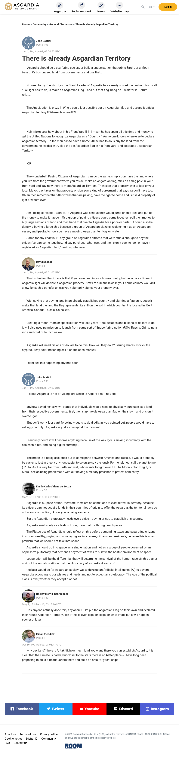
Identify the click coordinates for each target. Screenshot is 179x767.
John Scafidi (43, 40)
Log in (168, 7)
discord (126, 709)
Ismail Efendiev (45, 634)
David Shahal (44, 261)
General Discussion (61, 24)
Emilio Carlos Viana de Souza (53, 486)
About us (10, 734)
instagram (160, 709)
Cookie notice (13, 738)
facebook (24, 709)
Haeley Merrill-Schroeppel (52, 593)
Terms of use (28, 734)
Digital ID (32, 738)
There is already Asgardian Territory (97, 24)
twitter (58, 709)
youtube (92, 709)
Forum (26, 24)
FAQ (7, 743)
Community (39, 24)
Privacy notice (49, 734)
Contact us (20, 743)
